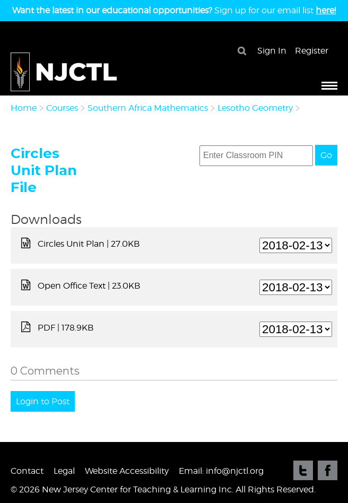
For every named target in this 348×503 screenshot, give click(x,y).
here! (326, 10)
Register (311, 51)
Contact (27, 471)
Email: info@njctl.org (221, 471)
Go (326, 155)
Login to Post (42, 401)
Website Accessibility (127, 471)
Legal (64, 471)
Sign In (271, 51)
